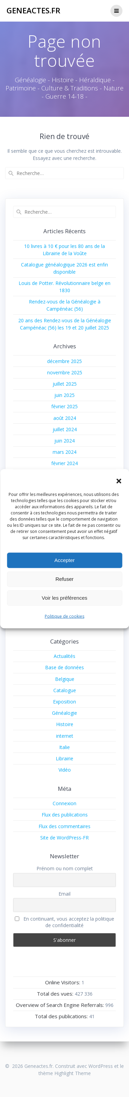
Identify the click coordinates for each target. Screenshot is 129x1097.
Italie (64, 747)
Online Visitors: (63, 982)
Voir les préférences (64, 598)
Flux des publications (65, 814)
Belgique (64, 679)
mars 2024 (64, 452)
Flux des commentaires (64, 826)
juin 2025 (64, 395)
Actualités (64, 656)
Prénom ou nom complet (64, 868)
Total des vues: (56, 993)
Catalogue (64, 690)
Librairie (64, 758)
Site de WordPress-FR (64, 837)
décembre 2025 (64, 361)
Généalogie (64, 713)
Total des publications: (62, 1016)
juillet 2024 (65, 429)
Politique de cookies (64, 616)
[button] (118, 480)
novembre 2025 (64, 372)
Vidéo (64, 769)
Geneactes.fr (33, 10)
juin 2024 (64, 440)
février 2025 (64, 406)
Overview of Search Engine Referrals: (60, 1004)
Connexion (64, 803)
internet (64, 736)
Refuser (64, 579)
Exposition (64, 701)
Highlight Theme (72, 1073)
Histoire (64, 724)
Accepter (64, 560)
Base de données (64, 667)
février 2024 (64, 463)
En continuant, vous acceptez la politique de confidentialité (64, 921)
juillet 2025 (65, 384)
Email (64, 893)
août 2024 (64, 418)
